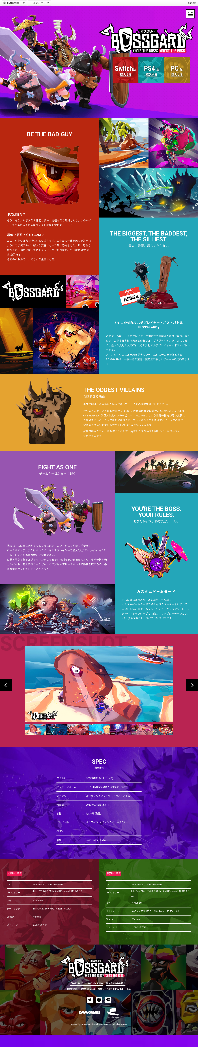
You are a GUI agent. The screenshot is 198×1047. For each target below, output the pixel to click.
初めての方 (192, 3)
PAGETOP (102, 947)
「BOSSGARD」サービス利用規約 (86, 983)
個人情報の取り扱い (115, 983)
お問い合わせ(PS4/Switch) (111, 989)
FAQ (129, 989)
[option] (99, 689)
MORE (151, 100)
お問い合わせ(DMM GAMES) (81, 989)
